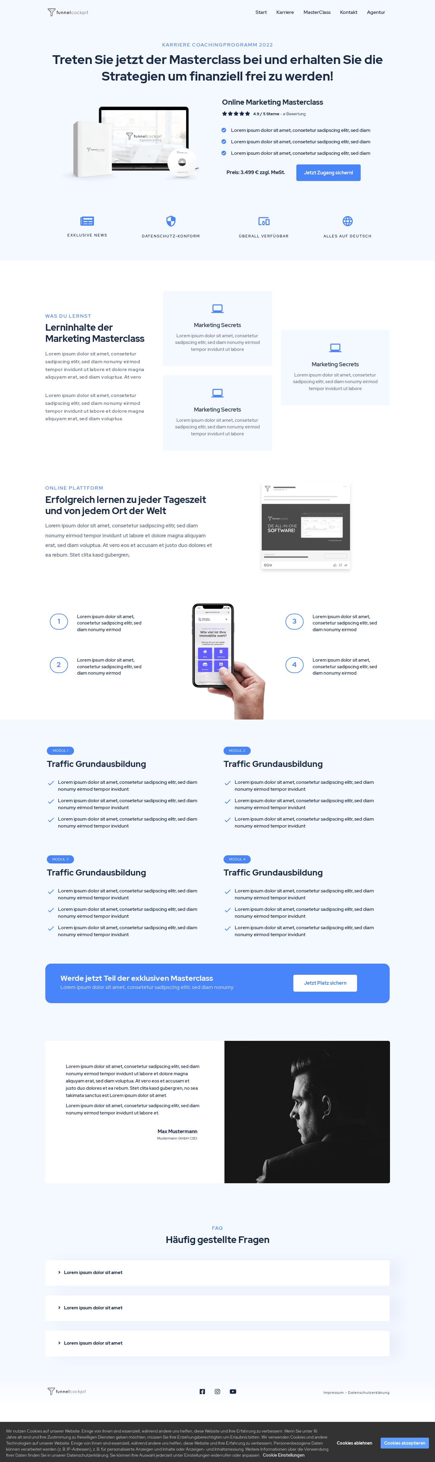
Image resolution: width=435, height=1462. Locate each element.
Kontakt (348, 12)
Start (261, 12)
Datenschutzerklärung (369, 1392)
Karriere (285, 12)
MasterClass (317, 12)
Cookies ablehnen (354, 1454)
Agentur (376, 12)
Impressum (334, 1392)
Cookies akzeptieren (404, 1454)
